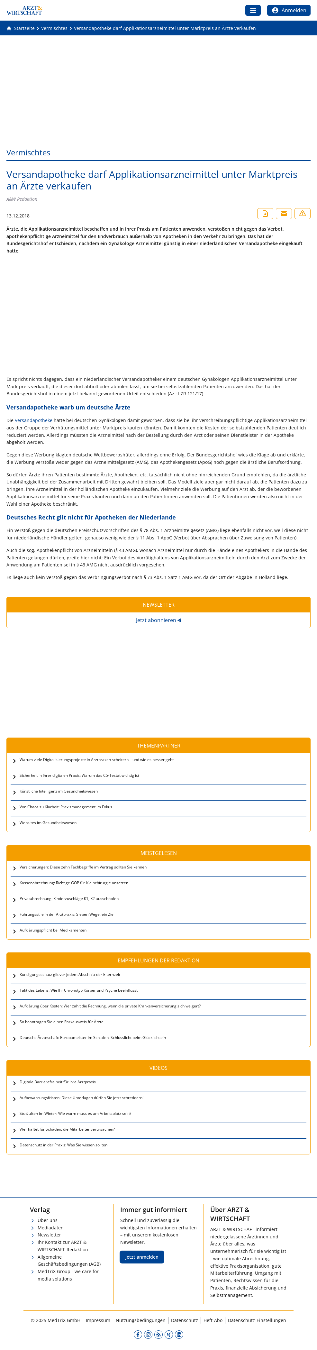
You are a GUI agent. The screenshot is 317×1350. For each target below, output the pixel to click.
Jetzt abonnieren (156, 620)
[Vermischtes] (54, 28)
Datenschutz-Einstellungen (257, 1320)
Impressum (98, 1320)
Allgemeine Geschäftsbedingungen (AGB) (69, 1260)
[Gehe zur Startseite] (20, 28)
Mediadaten (51, 1228)
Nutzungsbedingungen (141, 1320)
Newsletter (49, 1235)
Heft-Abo (213, 1320)
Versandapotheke (33, 420)
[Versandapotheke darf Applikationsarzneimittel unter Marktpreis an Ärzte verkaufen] (165, 28)
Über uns (48, 1220)
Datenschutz (184, 1320)
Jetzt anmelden (141, 1257)
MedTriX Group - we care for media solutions (68, 1275)
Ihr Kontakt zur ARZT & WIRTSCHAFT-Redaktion (63, 1246)
